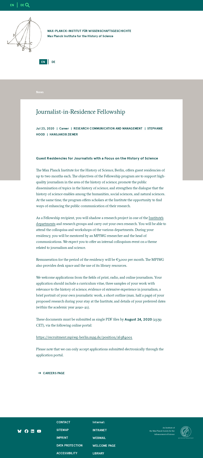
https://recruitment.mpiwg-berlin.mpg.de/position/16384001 (84, 337)
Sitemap (62, 430)
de (53, 62)
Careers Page (54, 373)
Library (98, 453)
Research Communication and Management (108, 128)
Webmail (99, 438)
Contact (63, 422)
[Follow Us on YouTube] (39, 431)
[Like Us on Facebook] (27, 431)
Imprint (62, 437)
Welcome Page (104, 445)
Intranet (100, 430)
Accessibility (66, 453)
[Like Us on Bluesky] (19, 431)
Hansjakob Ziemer (64, 134)
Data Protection (69, 445)
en (43, 62)
